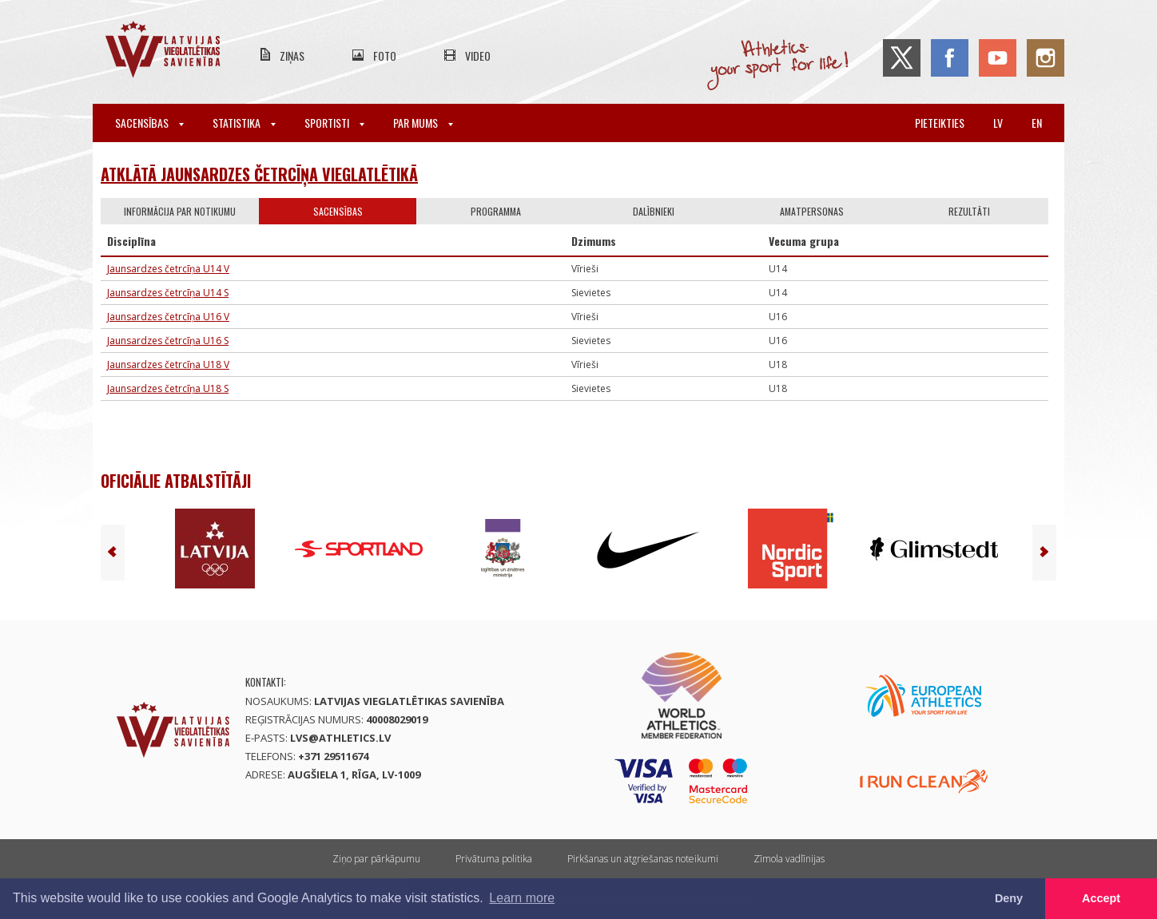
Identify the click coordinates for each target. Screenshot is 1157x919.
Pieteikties (939, 122)
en (1037, 122)
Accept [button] (1101, 898)
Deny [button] (1009, 898)
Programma (496, 211)
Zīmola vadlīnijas (789, 859)
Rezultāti (969, 211)
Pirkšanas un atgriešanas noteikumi (642, 859)
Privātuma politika (493, 859)
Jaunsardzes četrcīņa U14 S (168, 292)
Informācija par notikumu (180, 211)
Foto (384, 55)
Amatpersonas (812, 211)
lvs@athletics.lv (340, 738)
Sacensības (149, 122)
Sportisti (334, 122)
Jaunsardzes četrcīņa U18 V (168, 364)
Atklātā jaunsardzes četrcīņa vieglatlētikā (259, 174)
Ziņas (292, 55)
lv (998, 122)
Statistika (244, 122)
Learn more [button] (522, 898)
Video (478, 55)
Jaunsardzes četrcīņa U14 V (168, 268)
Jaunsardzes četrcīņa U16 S (168, 340)
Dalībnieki (653, 211)
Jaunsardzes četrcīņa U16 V (168, 316)
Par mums (423, 122)
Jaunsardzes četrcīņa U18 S (168, 388)
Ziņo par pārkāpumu (376, 859)
